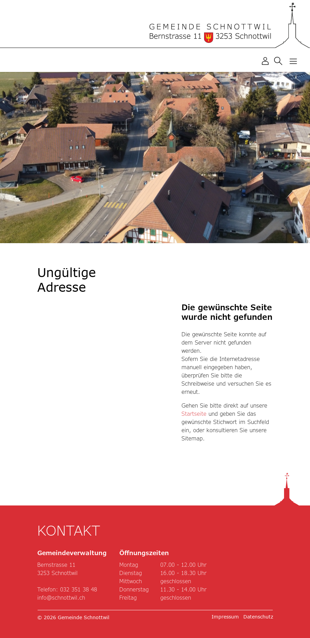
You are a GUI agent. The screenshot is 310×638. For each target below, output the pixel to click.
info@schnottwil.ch (61, 597)
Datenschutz (258, 617)
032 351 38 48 (78, 589)
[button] (279, 60)
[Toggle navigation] (293, 61)
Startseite (193, 413)
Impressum (225, 617)
